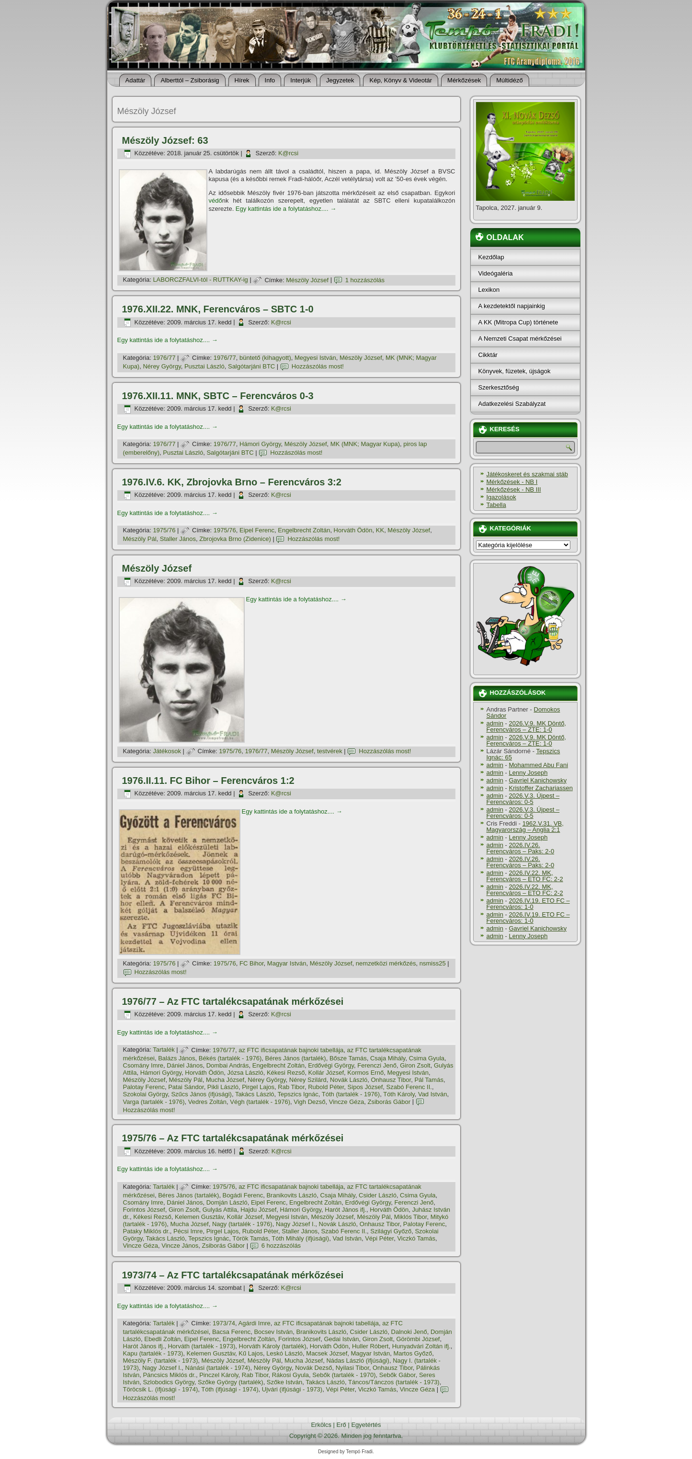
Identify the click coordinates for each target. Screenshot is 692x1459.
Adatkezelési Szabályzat (512, 403)
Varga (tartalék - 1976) (154, 1101)
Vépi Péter (379, 1238)
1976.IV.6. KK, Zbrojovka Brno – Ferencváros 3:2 (231, 482)
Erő (341, 1424)
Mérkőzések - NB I (512, 481)
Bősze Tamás (348, 1058)
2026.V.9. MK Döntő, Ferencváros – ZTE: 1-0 (526, 726)
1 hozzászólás (365, 280)
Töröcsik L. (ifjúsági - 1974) (160, 1389)
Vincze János (179, 1245)
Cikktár (488, 354)
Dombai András (227, 1065)
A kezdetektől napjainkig (511, 306)
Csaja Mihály (387, 1058)
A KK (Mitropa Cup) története (518, 322)
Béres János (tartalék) (295, 1058)
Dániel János (185, 1065)
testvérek (329, 751)
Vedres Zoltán (207, 1101)
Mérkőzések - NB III (514, 489)
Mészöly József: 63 (165, 140)
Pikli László (222, 1087)
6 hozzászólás (281, 1245)
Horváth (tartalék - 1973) (201, 1346)
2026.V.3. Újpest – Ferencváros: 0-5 (523, 798)
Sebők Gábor (397, 1375)
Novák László (348, 1079)
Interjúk (300, 80)
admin (495, 723)
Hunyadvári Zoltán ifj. (421, 1346)
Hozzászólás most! (318, 366)
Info (270, 80)
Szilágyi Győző (390, 1231)
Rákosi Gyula (290, 1375)
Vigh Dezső (309, 1101)
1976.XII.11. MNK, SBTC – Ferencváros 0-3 (218, 396)
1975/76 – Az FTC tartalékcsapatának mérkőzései (233, 1138)
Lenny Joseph (528, 772)
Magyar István (286, 963)
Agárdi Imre (254, 1323)
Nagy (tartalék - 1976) (242, 1224)
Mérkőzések (464, 80)
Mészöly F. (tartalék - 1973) (160, 1360)
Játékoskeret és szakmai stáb (527, 474)
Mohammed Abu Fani (538, 765)
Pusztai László (204, 366)
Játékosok (167, 751)
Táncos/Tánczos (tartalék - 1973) (394, 1382)
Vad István (432, 1094)
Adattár (135, 80)
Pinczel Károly (218, 1375)
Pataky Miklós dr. (146, 1231)
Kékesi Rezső (286, 1072)
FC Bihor (251, 963)
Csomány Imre (143, 1065)
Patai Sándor (186, 1087)
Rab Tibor (291, 1087)
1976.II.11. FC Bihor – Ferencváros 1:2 (208, 780)
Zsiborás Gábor (388, 1101)
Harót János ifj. (345, 1209)
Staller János (178, 538)
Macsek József (326, 1353)
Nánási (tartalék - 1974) (217, 1367)
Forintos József (144, 1209)
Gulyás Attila (220, 1209)
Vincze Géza (346, 1101)
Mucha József (225, 1079)
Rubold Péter (326, 1087)
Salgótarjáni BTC (251, 366)
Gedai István (341, 1339)
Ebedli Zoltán (162, 1339)
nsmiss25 (433, 963)
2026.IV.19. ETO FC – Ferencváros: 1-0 (528, 903)
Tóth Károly (399, 1094)
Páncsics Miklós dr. (169, 1375)
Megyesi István (315, 357)
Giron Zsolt (415, 1065)
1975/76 (164, 530)
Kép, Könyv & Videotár (400, 80)
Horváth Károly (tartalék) (272, 1346)
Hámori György (260, 444)
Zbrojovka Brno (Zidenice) (235, 538)
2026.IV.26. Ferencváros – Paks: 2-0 (521, 848)
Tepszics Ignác (298, 1094)
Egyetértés (366, 1424)
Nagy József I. (295, 1224)
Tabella (496, 504)
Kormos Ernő (365, 1072)
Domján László (227, 1202)
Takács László (254, 1094)
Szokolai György (145, 1094)
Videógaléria (495, 273)
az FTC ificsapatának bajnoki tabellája (290, 1050)
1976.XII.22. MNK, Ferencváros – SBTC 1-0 (218, 309)
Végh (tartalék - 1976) (260, 1101)
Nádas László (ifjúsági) (357, 1360)
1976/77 (164, 357)
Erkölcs (321, 1424)
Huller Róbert (370, 1346)
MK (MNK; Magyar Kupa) (365, 444)
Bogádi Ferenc (243, 1195)
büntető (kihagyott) (265, 357)
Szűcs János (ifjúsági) (201, 1094)
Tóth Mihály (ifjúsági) (300, 1238)
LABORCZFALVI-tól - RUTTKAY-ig (200, 280)
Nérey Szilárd (308, 1079)
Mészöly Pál (140, 538)
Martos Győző (412, 1353)
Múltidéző (509, 80)
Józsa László (245, 1072)
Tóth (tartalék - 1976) (351, 1094)
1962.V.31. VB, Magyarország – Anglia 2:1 (525, 826)
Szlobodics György (168, 1382)
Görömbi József (418, 1339)
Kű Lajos (250, 1353)
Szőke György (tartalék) (230, 1382)
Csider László (378, 1195)
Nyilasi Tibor (352, 1367)
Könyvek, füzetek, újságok (514, 371)
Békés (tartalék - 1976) (230, 1058)
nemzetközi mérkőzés (386, 963)
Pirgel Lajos (258, 1087)
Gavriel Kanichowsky (538, 780)
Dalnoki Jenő (409, 1331)
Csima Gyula (426, 1058)
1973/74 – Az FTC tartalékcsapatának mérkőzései (233, 1275)
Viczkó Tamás (416, 1238)
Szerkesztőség (498, 387)
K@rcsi (288, 153)
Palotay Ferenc (144, 1087)
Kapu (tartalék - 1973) (153, 1353)
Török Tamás (250, 1238)
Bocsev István (273, 1331)
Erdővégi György (331, 1065)
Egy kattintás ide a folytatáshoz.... (286, 208)
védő (215, 200)
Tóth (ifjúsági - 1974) (229, 1389)
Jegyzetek (340, 80)
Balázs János (176, 1058)
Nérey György (162, 366)
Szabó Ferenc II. (409, 1087)
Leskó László (284, 1353)
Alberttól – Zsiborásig (189, 80)
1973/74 (224, 1323)
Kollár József (326, 1072)
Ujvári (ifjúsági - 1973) (292, 1389)
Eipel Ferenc (256, 530)
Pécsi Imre (188, 1231)
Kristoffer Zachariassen (540, 788)
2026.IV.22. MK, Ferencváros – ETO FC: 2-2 (525, 876)
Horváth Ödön (353, 530)
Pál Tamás (428, 1079)
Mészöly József (307, 280)
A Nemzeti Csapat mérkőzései (520, 338)
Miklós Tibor (410, 1216)
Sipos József (365, 1087)
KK (380, 530)
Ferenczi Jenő (377, 1065)
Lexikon (489, 289)
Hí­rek (242, 80)
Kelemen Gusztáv (199, 1216)
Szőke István (284, 1382)
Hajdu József (258, 1209)
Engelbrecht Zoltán (304, 530)
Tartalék (164, 1050)
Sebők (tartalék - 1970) (343, 1375)
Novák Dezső (313, 1367)
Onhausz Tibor (391, 1079)
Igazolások (501, 497)
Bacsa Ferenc (231, 1331)
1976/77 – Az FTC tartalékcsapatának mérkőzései (233, 1001)
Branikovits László (291, 1195)
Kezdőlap (491, 257)
